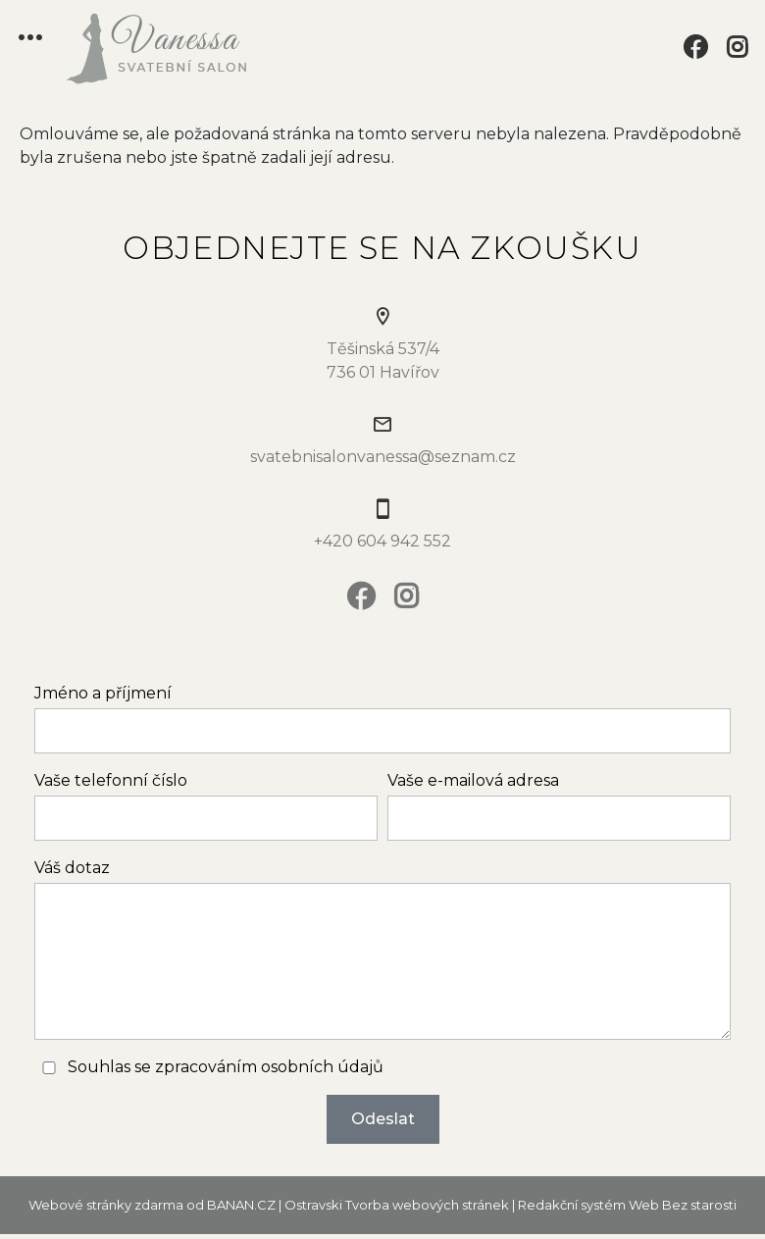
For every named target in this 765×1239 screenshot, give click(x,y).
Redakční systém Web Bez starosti (627, 1205)
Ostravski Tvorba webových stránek (396, 1205)
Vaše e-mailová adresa (473, 780)
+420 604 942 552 (382, 541)
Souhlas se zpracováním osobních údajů (225, 1067)
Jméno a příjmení (103, 693)
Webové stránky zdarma (105, 1205)
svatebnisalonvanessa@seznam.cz (383, 456)
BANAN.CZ (241, 1205)
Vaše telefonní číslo (110, 780)
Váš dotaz (72, 867)
